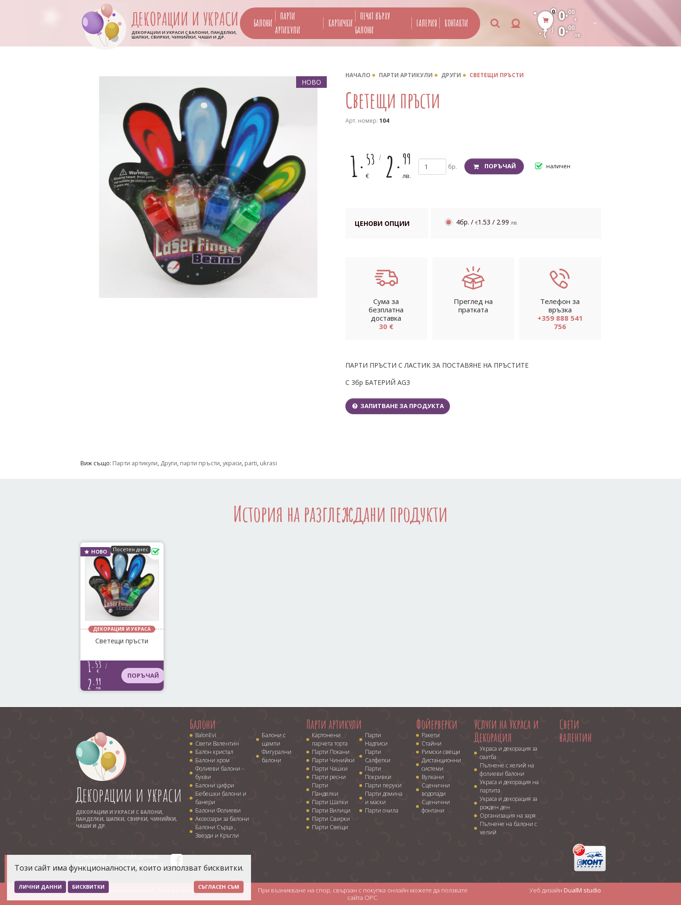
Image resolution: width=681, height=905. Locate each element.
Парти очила (381, 810)
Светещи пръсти (496, 75)
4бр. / (487, 222)
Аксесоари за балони (222, 819)
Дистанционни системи (441, 764)
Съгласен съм (218, 886)
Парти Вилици (331, 810)
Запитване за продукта (397, 406)
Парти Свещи (330, 827)
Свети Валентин (217, 743)
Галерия (427, 23)
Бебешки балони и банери (220, 798)
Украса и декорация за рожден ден (508, 803)
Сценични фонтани (436, 806)
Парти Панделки (325, 789)
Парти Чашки (330, 769)
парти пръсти (200, 463)
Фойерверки (436, 724)
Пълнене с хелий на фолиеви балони (507, 769)
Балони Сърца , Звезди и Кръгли (217, 831)
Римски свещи (441, 752)
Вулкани (433, 777)
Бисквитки (88, 886)
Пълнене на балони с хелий (508, 828)
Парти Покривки (378, 773)
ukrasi (268, 463)
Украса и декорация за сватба (508, 753)
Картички (340, 23)
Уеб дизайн (565, 890)
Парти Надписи (376, 739)
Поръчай (494, 166)
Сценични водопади (436, 789)
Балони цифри (214, 785)
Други (451, 75)
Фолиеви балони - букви (219, 773)
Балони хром (212, 760)
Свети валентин (575, 731)
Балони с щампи (273, 739)
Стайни (432, 743)
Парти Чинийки (333, 760)
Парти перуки (383, 785)
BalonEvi (205, 735)
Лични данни (40, 886)
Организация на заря (508, 815)
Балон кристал (214, 752)
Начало (357, 75)
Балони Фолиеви (218, 810)
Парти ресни (329, 777)
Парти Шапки (330, 802)
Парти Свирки (331, 819)
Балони (263, 23)
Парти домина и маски (384, 798)
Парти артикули (406, 75)
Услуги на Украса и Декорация (506, 731)
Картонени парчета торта (330, 739)
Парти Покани (331, 752)
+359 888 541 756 (560, 322)
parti (251, 463)
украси (232, 463)
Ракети (431, 735)
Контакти (456, 23)
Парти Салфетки (377, 756)
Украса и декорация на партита (509, 786)
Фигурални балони (276, 756)
